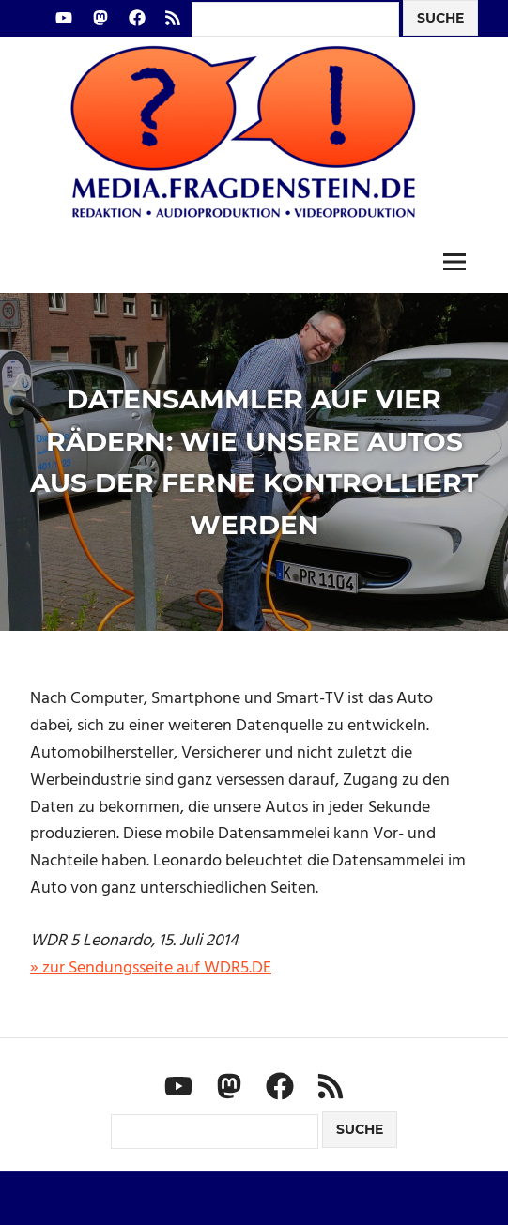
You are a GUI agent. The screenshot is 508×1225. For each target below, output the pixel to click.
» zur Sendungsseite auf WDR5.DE (150, 968)
